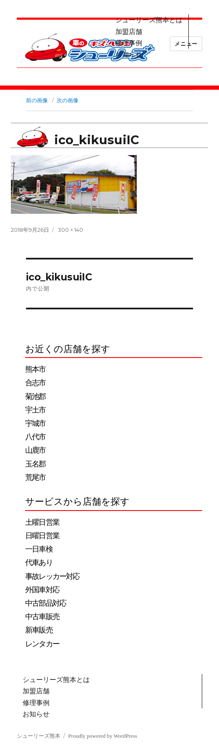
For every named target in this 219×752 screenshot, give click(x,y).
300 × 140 (70, 229)
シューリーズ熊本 (38, 736)
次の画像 (67, 100)
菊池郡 (35, 396)
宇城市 (35, 423)
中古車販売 (42, 616)
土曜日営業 (42, 522)
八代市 (35, 437)
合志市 (35, 383)
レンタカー (42, 644)
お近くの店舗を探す (67, 349)
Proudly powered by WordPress (102, 736)
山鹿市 (35, 450)
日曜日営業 (42, 536)
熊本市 (35, 369)
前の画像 (37, 100)
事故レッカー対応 (52, 576)
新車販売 (38, 630)
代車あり (38, 562)
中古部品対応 (45, 603)
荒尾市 (35, 477)
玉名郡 (35, 464)
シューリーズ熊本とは (148, 20)
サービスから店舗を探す (77, 501)
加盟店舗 (128, 32)
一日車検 (38, 549)
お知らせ (128, 54)
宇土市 (35, 410)
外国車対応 (42, 590)
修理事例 (128, 43)
